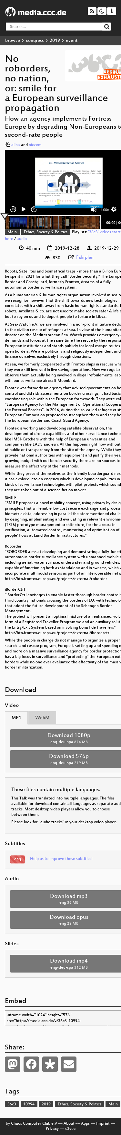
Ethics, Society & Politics (45, 232)
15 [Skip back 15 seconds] (13, 209)
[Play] (23, 209)
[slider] (52, 222)
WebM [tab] (42, 718)
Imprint (103, 1123)
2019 (55, 40)
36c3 (11, 1104)
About (69, 1123)
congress (35, 40)
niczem (35, 145)
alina (15, 145)
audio (22, 239)
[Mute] (93, 209)
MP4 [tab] (16, 718)
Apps (85, 1123)
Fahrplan (85, 257)
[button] (69, 183)
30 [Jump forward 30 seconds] (34, 209)
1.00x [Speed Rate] (104, 210)
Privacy (52, 1129)
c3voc (70, 1129)
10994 (29, 1104)
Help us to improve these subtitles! (61, 859)
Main (12, 232)
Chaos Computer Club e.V (34, 1123)
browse (12, 40)
